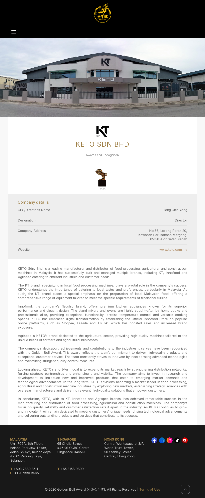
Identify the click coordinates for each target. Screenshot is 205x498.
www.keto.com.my (173, 249)
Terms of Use (149, 489)
